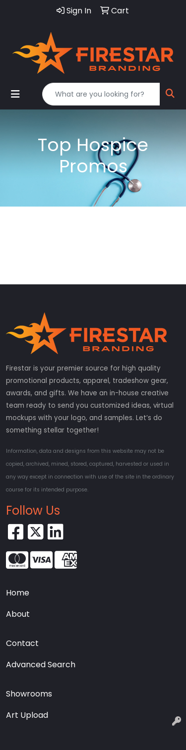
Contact (22, 643)
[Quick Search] (101, 94)
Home (17, 592)
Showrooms (29, 693)
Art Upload (27, 715)
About (18, 614)
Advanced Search (40, 664)
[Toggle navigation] (15, 94)
